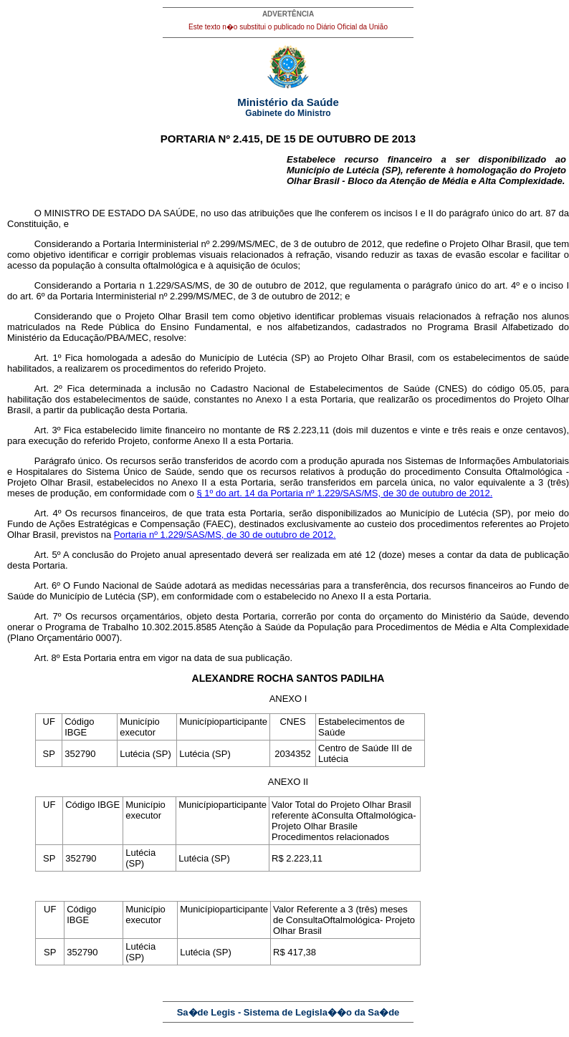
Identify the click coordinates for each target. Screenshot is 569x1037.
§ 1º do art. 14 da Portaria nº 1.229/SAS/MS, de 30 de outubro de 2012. (344, 493)
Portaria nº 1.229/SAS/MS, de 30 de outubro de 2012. (225, 534)
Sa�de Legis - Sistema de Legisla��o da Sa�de (288, 1012)
